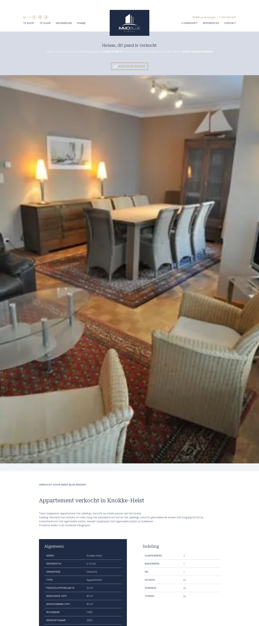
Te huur (45, 23)
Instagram (40, 17)
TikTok (46, 17)
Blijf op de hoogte (205, 17)
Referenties (211, 23)
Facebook (34, 17)
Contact (230, 23)
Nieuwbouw (64, 23)
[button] (26, 17)
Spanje (81, 23)
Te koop (28, 23)
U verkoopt (190, 23)
